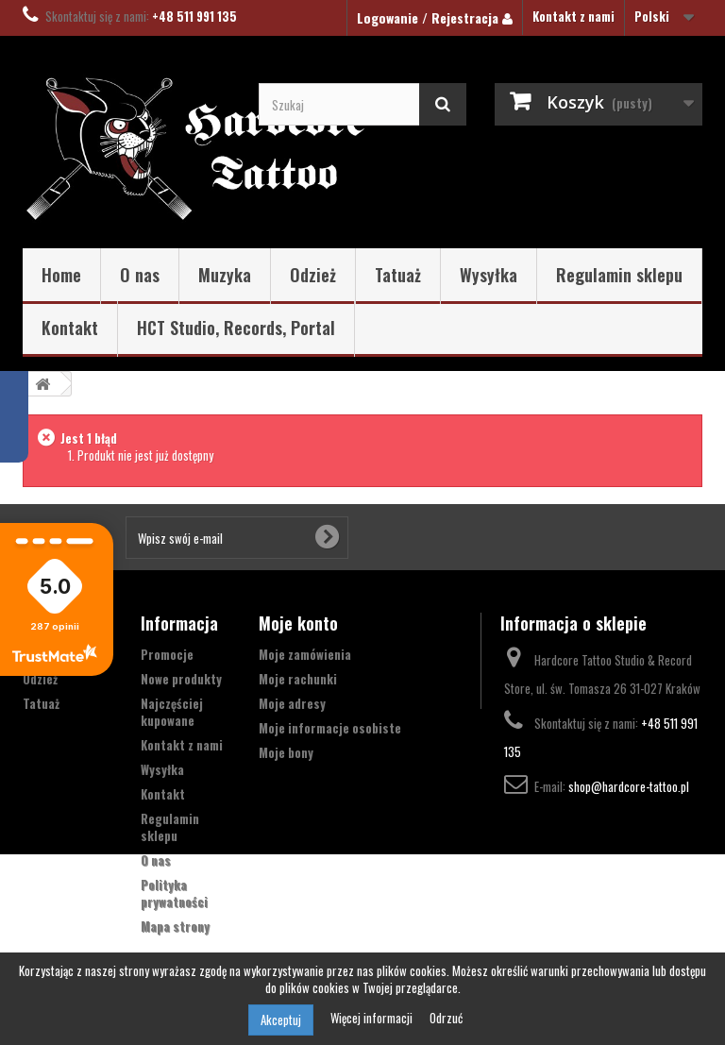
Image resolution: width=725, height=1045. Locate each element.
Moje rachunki (298, 678)
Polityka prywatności (174, 893)
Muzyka (224, 274)
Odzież (313, 274)
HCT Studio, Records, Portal (236, 327)
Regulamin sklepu (619, 274)
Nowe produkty (181, 678)
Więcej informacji (372, 1017)
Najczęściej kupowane (172, 712)
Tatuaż (398, 274)
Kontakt (70, 327)
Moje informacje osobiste (330, 727)
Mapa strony (175, 926)
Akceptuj (281, 1019)
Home (61, 274)
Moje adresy (292, 703)
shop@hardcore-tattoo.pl (628, 786)
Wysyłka (488, 274)
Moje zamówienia (305, 654)
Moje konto (298, 623)
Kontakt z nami (573, 16)
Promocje (167, 654)
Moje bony (286, 752)
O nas (140, 274)
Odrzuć (446, 1017)
